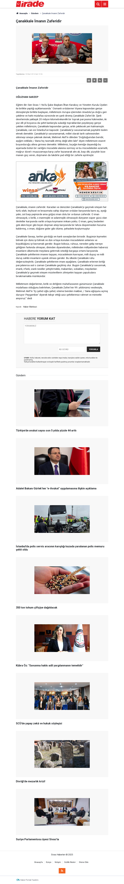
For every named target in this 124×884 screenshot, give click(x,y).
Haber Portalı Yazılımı (29, 880)
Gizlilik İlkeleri (70, 862)
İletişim (58, 862)
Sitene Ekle (83, 862)
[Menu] (104, 4)
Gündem (35, 13)
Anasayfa (22, 13)
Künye (48, 862)
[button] (94, 80)
